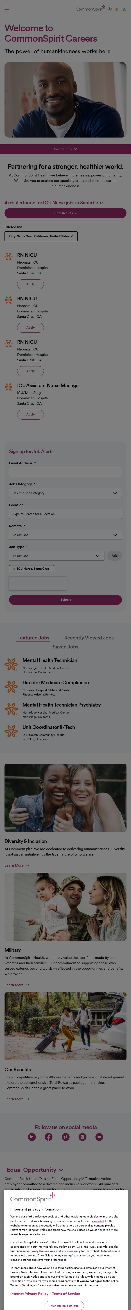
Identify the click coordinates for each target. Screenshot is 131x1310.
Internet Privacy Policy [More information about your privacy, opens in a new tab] (29, 1301)
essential (98, 1229)
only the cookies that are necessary (56, 1258)
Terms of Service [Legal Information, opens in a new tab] (66, 1301)
